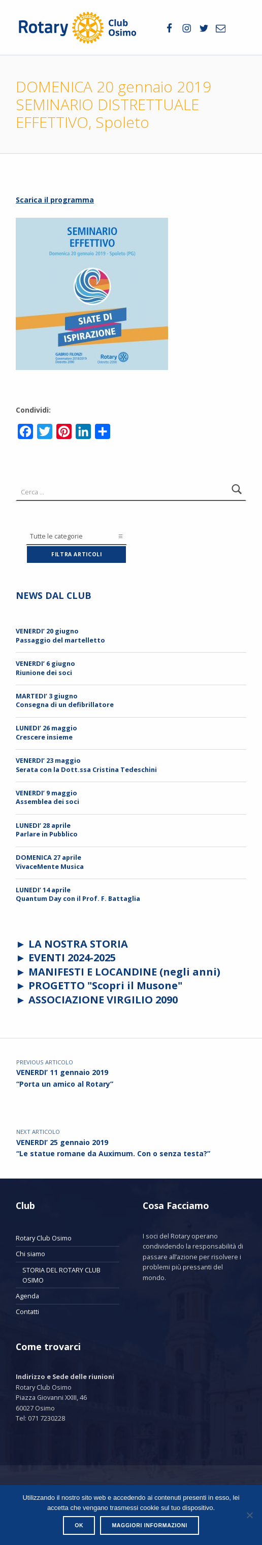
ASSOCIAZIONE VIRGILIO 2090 (103, 999)
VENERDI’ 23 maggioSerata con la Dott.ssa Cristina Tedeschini (86, 765)
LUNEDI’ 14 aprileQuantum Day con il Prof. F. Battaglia (78, 894)
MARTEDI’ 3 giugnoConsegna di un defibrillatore (65, 700)
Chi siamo (30, 1253)
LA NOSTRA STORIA (78, 944)
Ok (79, 1525)
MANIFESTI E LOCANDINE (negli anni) (123, 972)
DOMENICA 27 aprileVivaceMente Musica (50, 861)
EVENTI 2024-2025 (72, 957)
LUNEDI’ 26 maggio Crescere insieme (46, 732)
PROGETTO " (105, 985)
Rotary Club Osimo (44, 1237)
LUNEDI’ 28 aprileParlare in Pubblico (47, 829)
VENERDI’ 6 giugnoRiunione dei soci (45, 668)
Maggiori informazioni (149, 1525)
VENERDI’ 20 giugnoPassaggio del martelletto (60, 635)
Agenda (27, 1295)
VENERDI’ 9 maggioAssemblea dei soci (47, 797)
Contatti (27, 1311)
